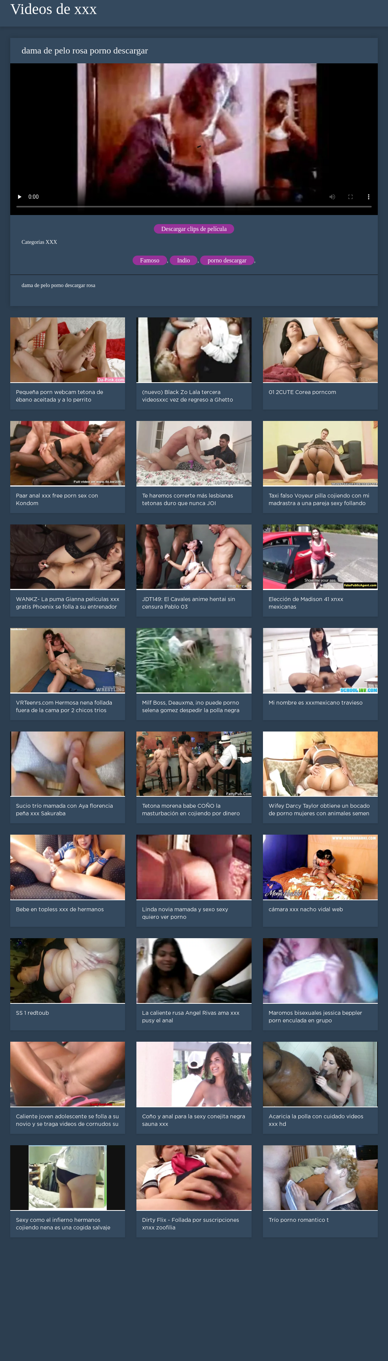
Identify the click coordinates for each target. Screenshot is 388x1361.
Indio (183, 260)
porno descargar (227, 260)
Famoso (150, 260)
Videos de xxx (53, 8)
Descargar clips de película (194, 229)
